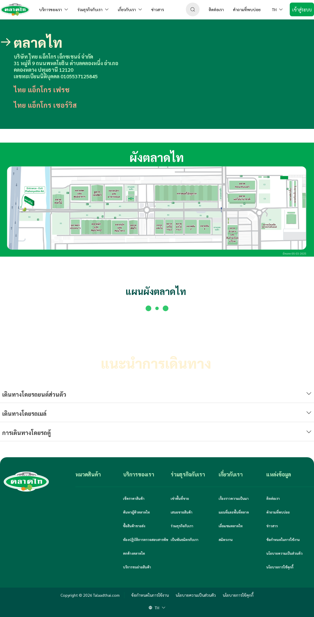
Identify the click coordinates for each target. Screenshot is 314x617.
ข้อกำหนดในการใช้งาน (283, 539)
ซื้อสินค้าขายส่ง (134, 526)
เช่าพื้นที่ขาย (180, 498)
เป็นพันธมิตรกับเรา (184, 539)
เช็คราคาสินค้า (133, 498)
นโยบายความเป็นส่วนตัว (284, 553)
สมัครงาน (226, 539)
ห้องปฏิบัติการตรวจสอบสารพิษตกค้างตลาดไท (145, 546)
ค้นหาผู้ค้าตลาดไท (136, 512)
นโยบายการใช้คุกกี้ (279, 567)
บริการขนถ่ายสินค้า (137, 567)
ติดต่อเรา (273, 498)
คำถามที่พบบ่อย (278, 512)
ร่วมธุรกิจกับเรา (182, 526)
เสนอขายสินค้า (181, 512)
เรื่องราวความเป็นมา (234, 498)
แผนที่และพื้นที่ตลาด (234, 512)
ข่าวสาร (272, 526)
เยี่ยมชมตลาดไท (231, 526)
